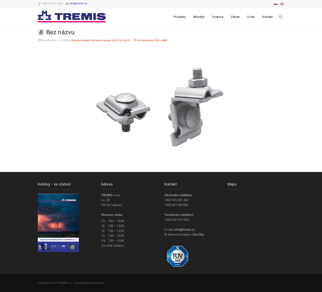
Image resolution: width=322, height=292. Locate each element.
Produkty (180, 17)
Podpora (217, 17)
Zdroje (235, 17)
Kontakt (267, 17)
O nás (251, 17)
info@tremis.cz (78, 3)
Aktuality (199, 17)
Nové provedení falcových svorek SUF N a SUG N (101, 40)
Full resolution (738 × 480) (152, 40)
